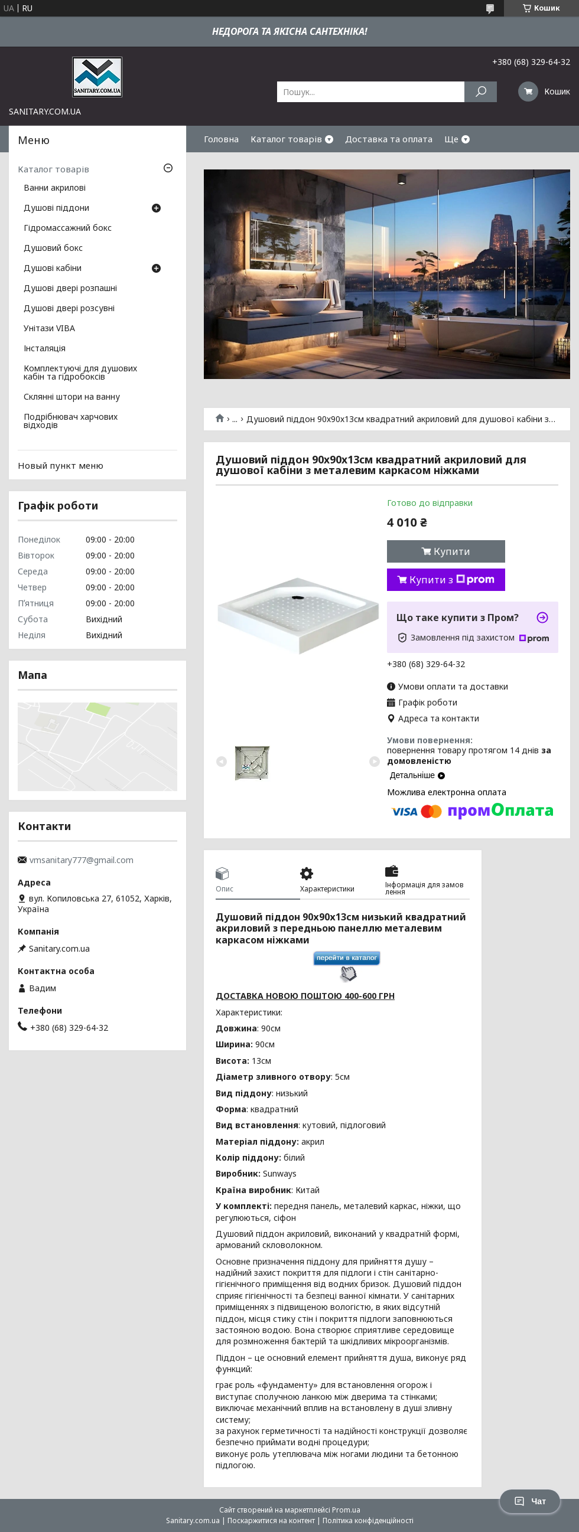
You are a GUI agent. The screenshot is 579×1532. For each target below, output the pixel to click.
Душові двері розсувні (69, 308)
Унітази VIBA (49, 329)
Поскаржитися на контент (271, 1520)
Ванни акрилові (55, 188)
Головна (221, 139)
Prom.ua (346, 1510)
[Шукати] (480, 91)
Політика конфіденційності (368, 1520)
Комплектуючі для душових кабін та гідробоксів (80, 373)
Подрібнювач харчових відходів (71, 421)
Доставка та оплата (388, 139)
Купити (452, 551)
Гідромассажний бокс (68, 228)
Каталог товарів (286, 139)
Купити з (452, 579)
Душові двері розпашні (70, 288)
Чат (530, 1501)
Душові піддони (56, 208)
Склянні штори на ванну (72, 397)
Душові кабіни (53, 268)
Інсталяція (45, 349)
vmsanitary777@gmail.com (82, 860)
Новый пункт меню (60, 465)
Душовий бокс (53, 248)
